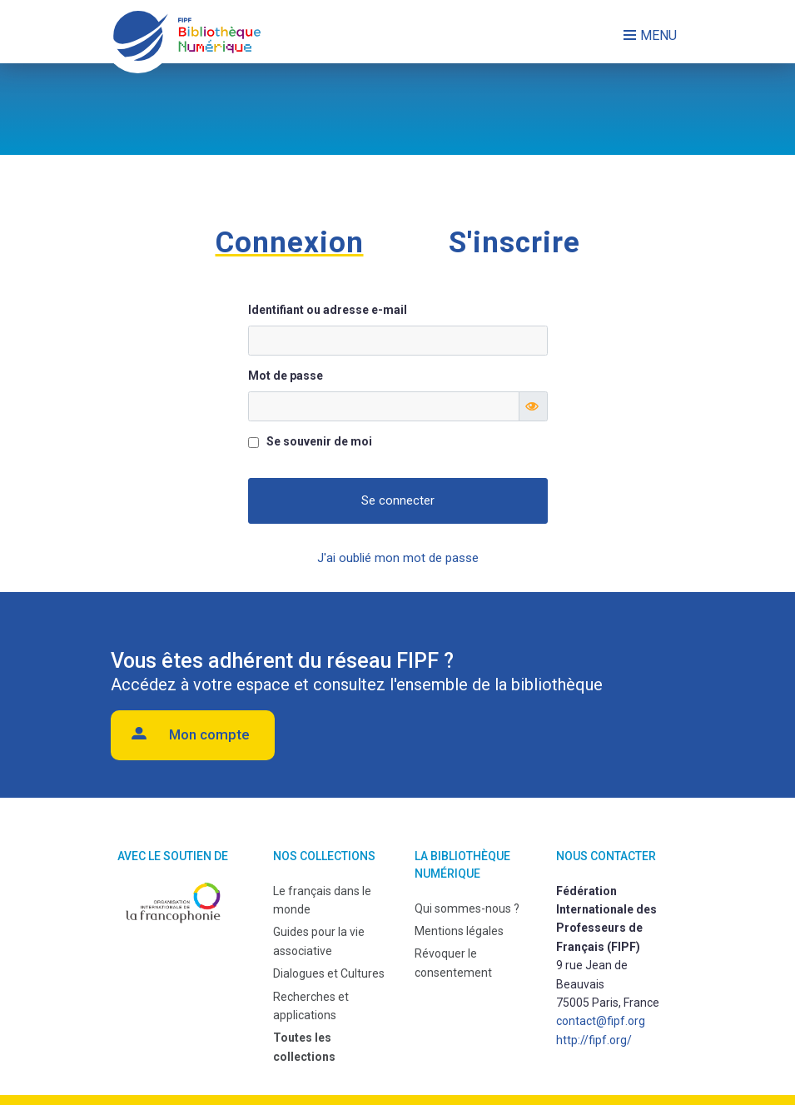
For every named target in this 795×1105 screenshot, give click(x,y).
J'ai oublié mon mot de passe (398, 557)
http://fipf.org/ (594, 1040)
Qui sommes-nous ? (467, 908)
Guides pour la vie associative (319, 941)
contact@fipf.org (600, 1021)
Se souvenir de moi (319, 441)
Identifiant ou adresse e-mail (327, 309)
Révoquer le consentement (453, 962)
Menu (658, 35)
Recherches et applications (311, 1006)
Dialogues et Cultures (329, 973)
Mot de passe (285, 375)
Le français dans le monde (322, 900)
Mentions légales (459, 931)
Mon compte (209, 734)
